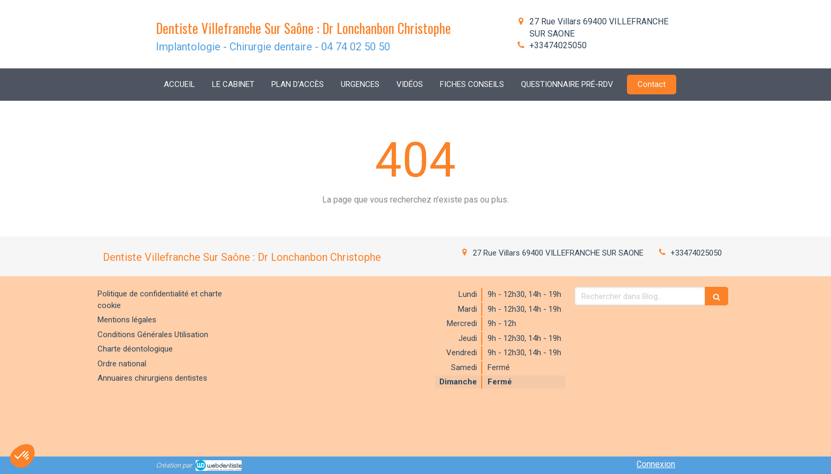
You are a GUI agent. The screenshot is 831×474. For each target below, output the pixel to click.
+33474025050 (558, 45)
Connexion (655, 464)
